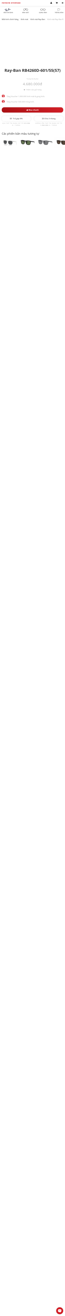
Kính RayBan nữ (11, 490)
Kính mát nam (29, 490)
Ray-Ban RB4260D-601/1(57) (16, 852)
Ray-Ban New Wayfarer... (48, 987)
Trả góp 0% (16, 127)
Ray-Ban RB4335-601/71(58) (49, 906)
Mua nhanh (32, 118)
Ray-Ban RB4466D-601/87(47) (16, 960)
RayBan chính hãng (38, 183)
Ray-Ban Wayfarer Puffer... (16, 933)
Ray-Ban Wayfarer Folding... (49, 852)
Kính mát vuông (11, 497)
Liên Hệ (32, 1214)
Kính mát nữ (46, 490)
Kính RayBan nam (39, 484)
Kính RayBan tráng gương (15, 484)
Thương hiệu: (30, 87)
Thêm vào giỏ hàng (33, 98)
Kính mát (25, 11)
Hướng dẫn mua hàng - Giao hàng (32, 1218)
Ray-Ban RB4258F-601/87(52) (16, 987)
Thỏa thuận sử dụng (32, 1243)
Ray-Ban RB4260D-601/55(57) (21, 166)
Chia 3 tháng (48, 127)
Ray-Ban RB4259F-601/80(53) (16, 879)
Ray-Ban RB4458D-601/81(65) (48, 879)
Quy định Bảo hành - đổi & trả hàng (32, 1224)
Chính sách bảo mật (32, 1239)
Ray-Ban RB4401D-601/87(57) (48, 960)
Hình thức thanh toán (32, 1221)
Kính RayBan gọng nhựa (28, 477)
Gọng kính (43, 11)
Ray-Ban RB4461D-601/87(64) (16, 906)
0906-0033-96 (33, 1269)
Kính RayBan (8, 11)
